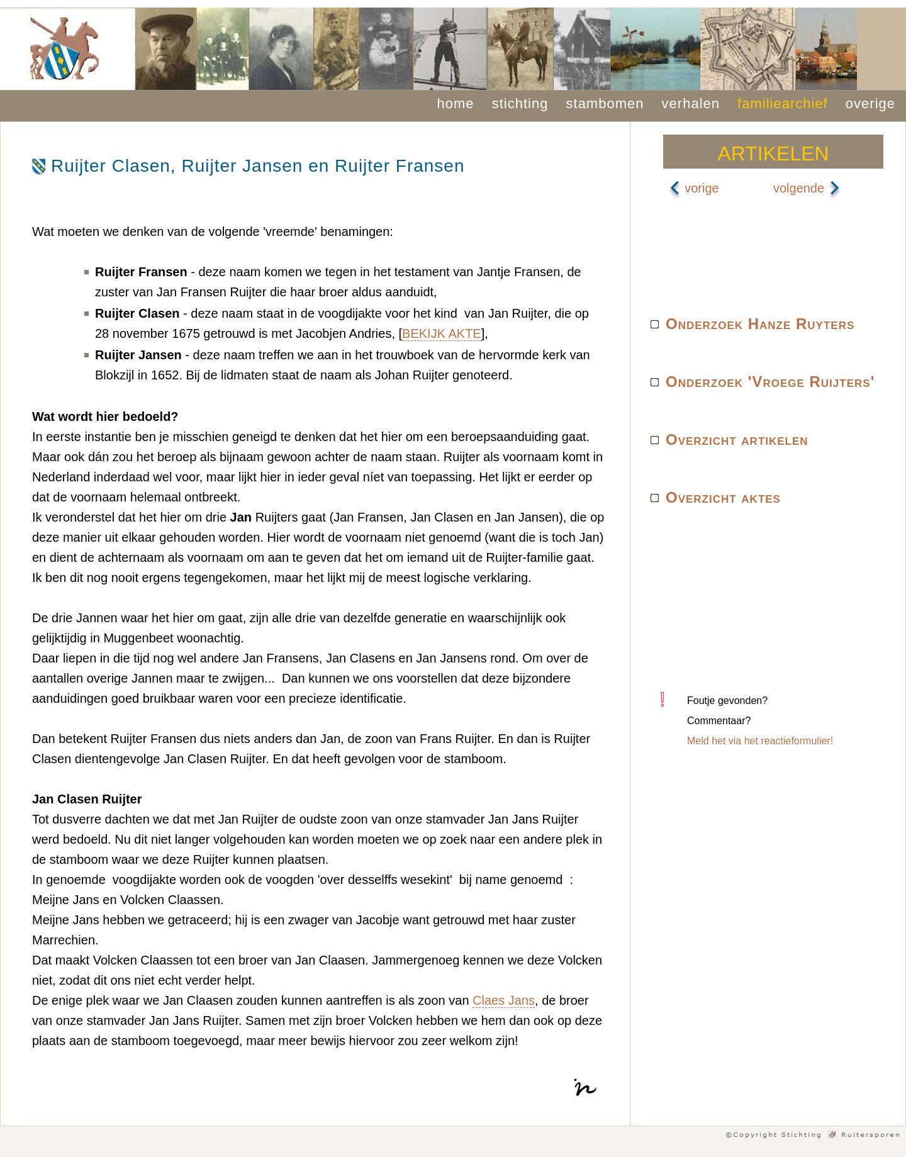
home (455, 103)
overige (870, 103)
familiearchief (782, 103)
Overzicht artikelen (737, 439)
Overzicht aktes (723, 497)
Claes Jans (504, 1000)
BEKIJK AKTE (441, 333)
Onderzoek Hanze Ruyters (760, 323)
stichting (520, 103)
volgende (807, 188)
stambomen (605, 103)
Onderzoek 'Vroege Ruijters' (770, 381)
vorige (694, 188)
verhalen (691, 103)
